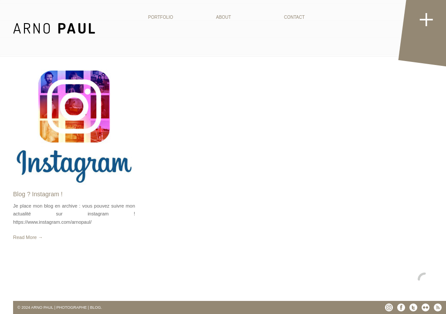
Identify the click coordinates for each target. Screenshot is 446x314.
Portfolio (160, 17)
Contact (294, 17)
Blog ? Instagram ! (38, 194)
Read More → (28, 237)
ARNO (55, 27)
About (223, 17)
